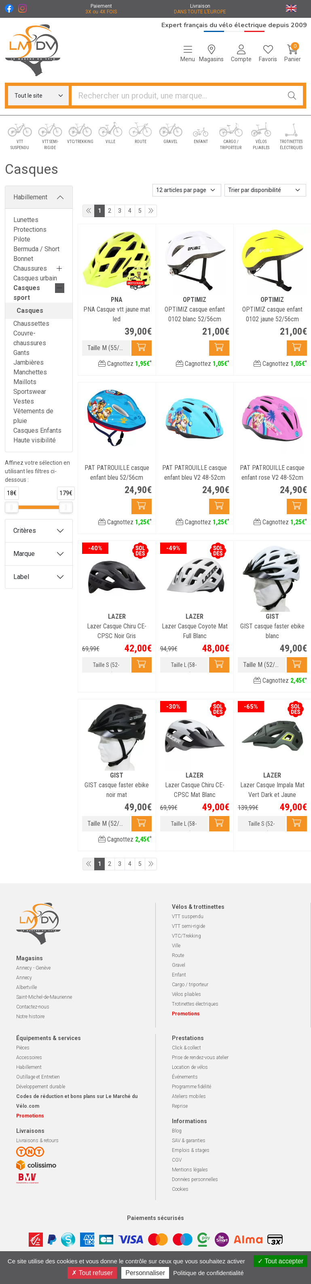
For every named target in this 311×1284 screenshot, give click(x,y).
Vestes (23, 401)
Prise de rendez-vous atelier (200, 1057)
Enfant (179, 975)
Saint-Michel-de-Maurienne (44, 997)
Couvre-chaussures (29, 338)
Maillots (24, 382)
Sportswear (29, 391)
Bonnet (23, 259)
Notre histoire (30, 1016)
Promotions (186, 1014)
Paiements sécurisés (155, 1218)
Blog (177, 1131)
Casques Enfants (37, 430)
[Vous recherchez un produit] (176, 95)
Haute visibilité (34, 440)
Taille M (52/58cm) (264, 665)
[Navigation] (187, 53)
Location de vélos (190, 1067)
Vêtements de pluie (33, 416)
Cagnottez (125, 363)
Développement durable (40, 1087)
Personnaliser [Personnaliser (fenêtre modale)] (145, 1272)
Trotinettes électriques (195, 1004)
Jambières (28, 362)
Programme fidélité (191, 1087)
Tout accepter (280, 1261)
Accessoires (29, 1057)
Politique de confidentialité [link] (208, 1272)
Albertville (26, 987)
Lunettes (25, 220)
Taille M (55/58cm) (108, 348)
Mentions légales (190, 1170)
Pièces (23, 1048)
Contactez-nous (32, 1007)
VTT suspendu (187, 916)
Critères (24, 530)
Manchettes (30, 372)
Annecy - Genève (33, 968)
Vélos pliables (186, 994)
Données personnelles (195, 1179)
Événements (185, 1077)
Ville (176, 946)
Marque (24, 554)
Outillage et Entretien (38, 1077)
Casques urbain (35, 278)
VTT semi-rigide (188, 926)
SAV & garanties (188, 1140)
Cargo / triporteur (190, 984)
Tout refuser (92, 1272)
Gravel (178, 965)
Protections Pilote (30, 234)
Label (21, 577)
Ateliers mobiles (189, 1096)
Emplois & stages (190, 1150)
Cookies (180, 1189)
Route (178, 955)
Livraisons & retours (37, 1140)
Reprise (180, 1106)
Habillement (30, 197)
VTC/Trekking (186, 936)
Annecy (24, 978)
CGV (177, 1160)
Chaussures (30, 268)
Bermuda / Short (36, 249)
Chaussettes (31, 323)
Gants (21, 353)
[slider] (12, 507)
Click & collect (186, 1048)
